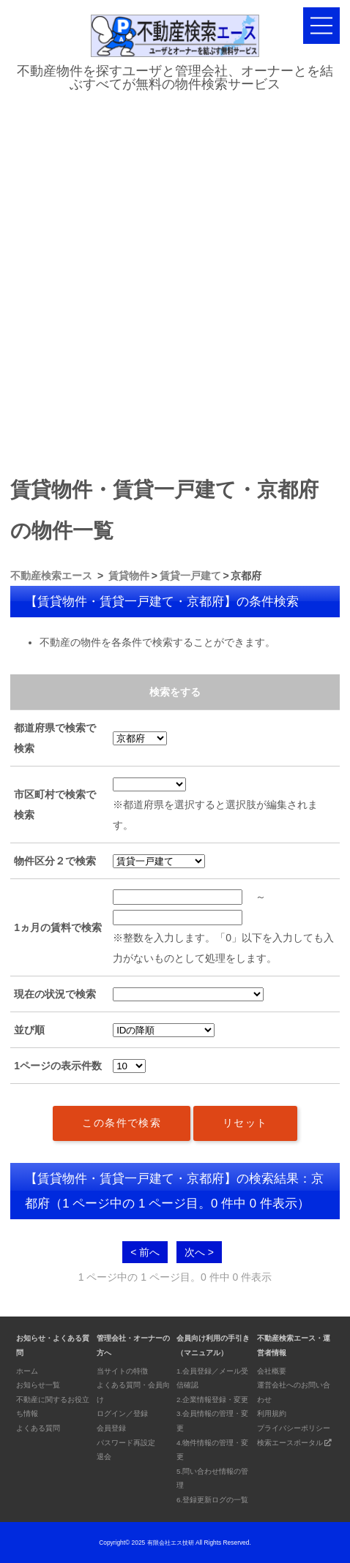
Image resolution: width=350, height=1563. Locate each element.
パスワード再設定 (126, 1443)
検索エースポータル (294, 1443)
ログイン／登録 (122, 1413)
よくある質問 (38, 1428)
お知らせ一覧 (38, 1385)
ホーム (27, 1371)
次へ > (199, 1252)
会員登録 (111, 1428)
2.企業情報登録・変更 (212, 1400)
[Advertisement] (175, 280)
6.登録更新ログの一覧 (212, 1500)
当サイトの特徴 (122, 1371)
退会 (104, 1457)
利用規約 (271, 1413)
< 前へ (145, 1252)
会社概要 (271, 1371)
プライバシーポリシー (293, 1428)
